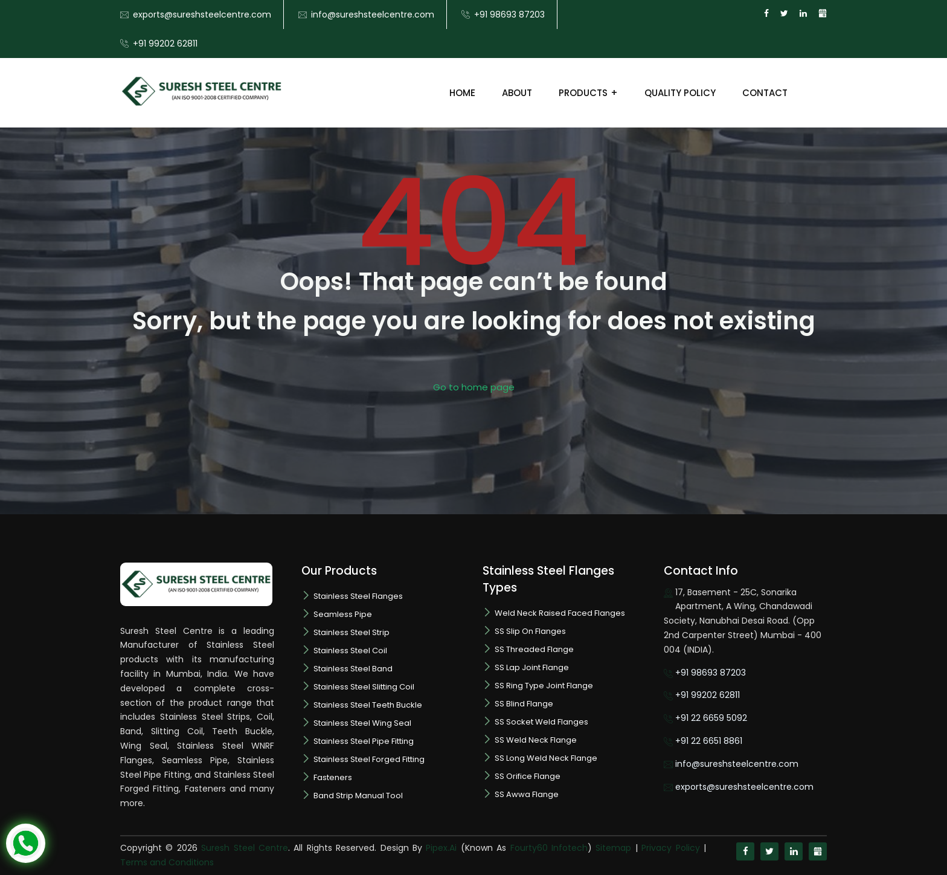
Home (462, 92)
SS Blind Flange (524, 703)
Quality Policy (680, 92)
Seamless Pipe (342, 614)
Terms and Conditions (167, 862)
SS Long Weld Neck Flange (546, 758)
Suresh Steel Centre (244, 848)
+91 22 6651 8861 (708, 741)
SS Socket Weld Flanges (541, 722)
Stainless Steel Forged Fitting (369, 759)
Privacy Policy (670, 848)
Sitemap (613, 848)
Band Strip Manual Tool (358, 795)
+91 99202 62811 (165, 43)
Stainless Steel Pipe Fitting (363, 741)
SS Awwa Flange (527, 794)
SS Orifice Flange (527, 776)
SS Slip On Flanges (530, 631)
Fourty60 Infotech (549, 848)
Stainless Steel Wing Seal (362, 723)
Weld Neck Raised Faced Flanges (560, 613)
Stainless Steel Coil (350, 650)
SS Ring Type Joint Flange (544, 685)
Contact (765, 92)
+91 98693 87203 (509, 14)
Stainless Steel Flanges (358, 596)
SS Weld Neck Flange (536, 740)
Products (583, 92)
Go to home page (474, 387)
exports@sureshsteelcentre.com (202, 14)
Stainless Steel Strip (351, 632)
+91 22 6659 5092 (711, 718)
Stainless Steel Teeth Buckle (367, 705)
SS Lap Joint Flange (532, 667)
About (517, 92)
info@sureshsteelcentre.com (372, 14)
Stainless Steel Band (353, 668)
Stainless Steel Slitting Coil (363, 687)
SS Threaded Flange (534, 649)
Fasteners (332, 777)
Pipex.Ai (439, 848)
